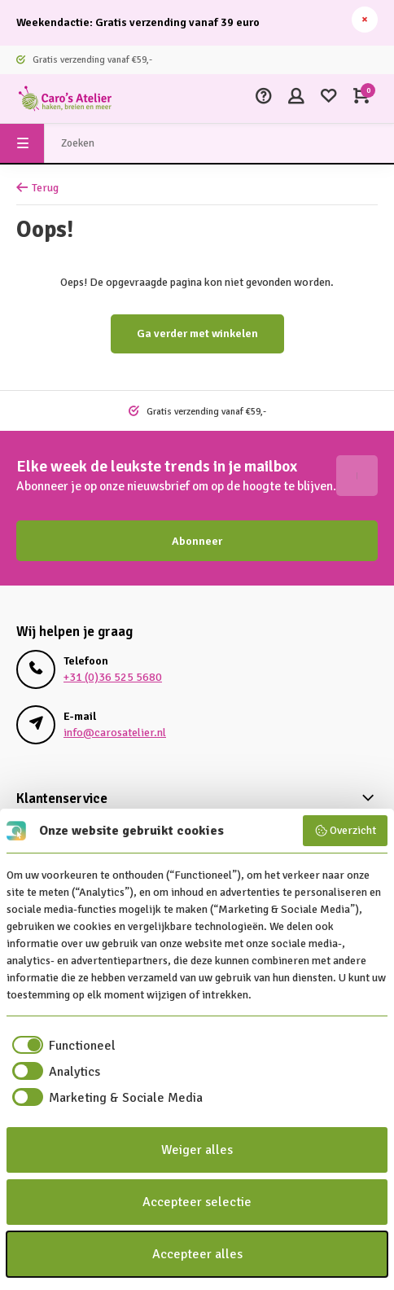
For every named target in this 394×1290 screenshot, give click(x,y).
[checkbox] (61, 1045)
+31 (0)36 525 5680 (112, 677)
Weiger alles (197, 1150)
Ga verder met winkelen (197, 333)
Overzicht (345, 830)
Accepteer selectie (197, 1202)
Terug (37, 188)
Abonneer (197, 541)
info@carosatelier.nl (114, 732)
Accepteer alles (197, 1254)
